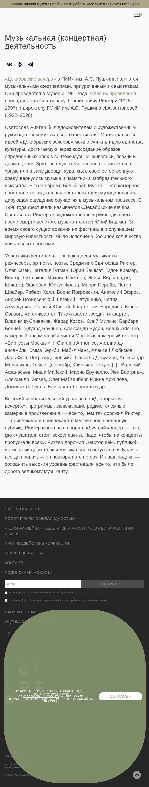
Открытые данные (24, 553)
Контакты (15, 563)
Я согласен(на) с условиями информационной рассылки (41, 592)
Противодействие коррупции (37, 543)
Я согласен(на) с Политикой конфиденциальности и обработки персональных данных (57, 600)
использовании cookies (41, 696)
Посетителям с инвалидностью (40, 518)
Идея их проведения (113, 93)
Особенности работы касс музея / (80, 4)
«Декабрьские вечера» (30, 79)
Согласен (120, 696)
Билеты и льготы (23, 509)
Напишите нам (20, 612)
